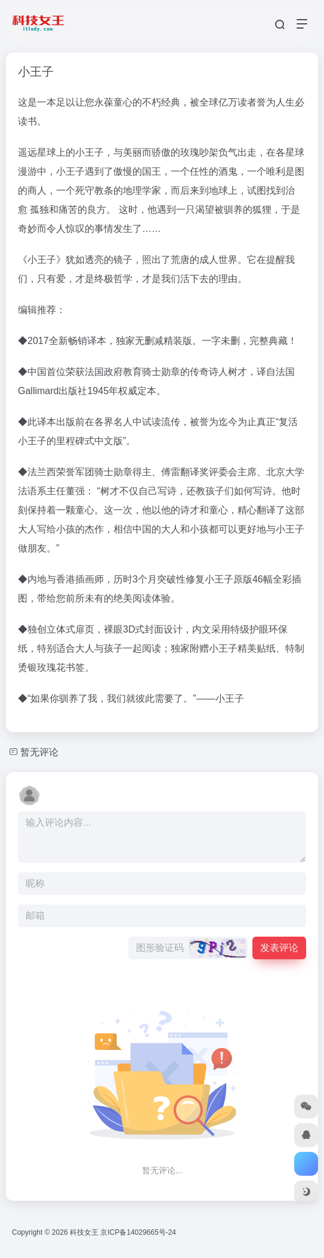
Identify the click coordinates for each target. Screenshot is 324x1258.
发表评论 (279, 948)
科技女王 (84, 1232)
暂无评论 (39, 752)
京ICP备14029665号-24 (139, 1232)
